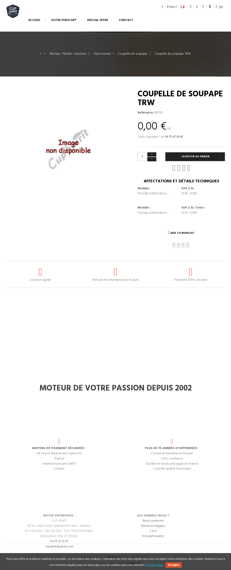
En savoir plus (154, 565)
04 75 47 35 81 (174, 136)
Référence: (146, 112)
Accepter (173, 565)
